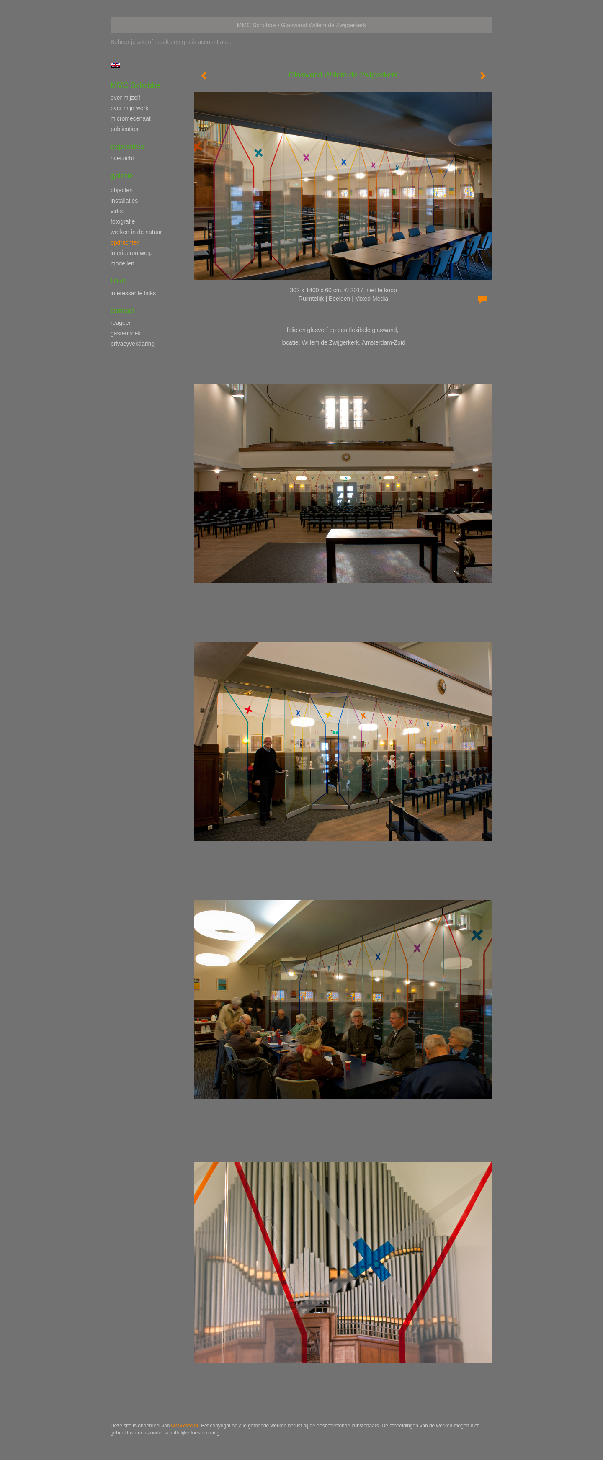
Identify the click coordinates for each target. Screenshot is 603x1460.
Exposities (127, 146)
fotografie (123, 221)
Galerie (122, 176)
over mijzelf (125, 97)
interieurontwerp (131, 253)
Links (118, 281)
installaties (124, 200)
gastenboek (126, 333)
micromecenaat (131, 118)
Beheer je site (129, 42)
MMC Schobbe (256, 25)
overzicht (122, 158)
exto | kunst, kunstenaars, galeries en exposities (134, 25)
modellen (122, 263)
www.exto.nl (184, 1426)
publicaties (124, 129)
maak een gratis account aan (192, 42)
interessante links (133, 293)
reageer (121, 322)
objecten (122, 190)
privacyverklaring (133, 343)
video (117, 211)
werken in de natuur (136, 232)
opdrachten (125, 242)
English (115, 65)
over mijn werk (129, 108)
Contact (123, 310)
